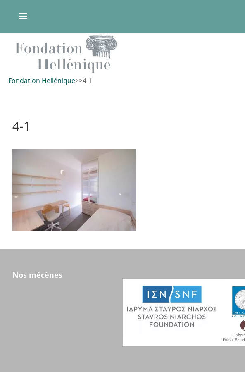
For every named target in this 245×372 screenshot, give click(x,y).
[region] (122, 54)
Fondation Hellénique (41, 80)
